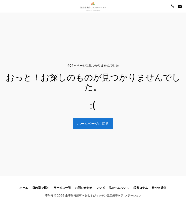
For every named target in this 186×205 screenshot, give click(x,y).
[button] (5, 6)
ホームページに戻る (93, 123)
